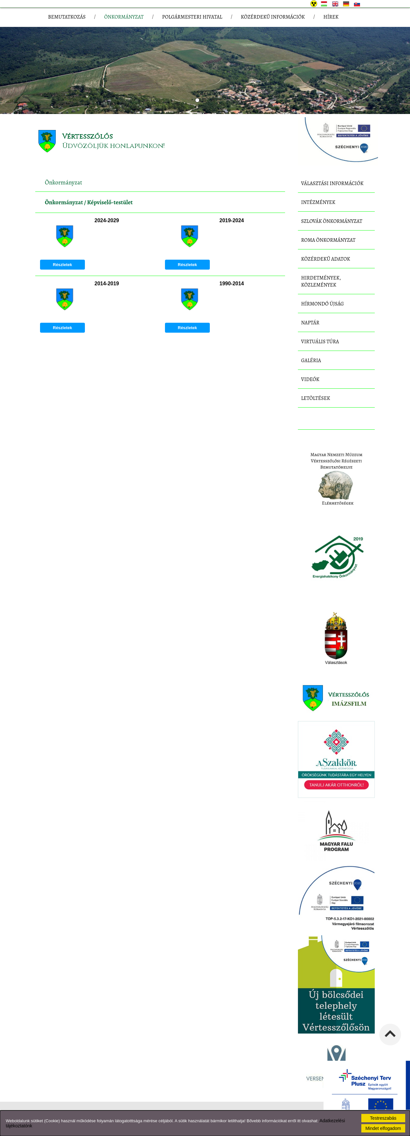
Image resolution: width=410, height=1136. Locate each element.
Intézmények (318, 202)
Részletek (62, 264)
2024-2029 (106, 220)
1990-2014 (231, 283)
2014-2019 (106, 283)
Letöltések (315, 398)
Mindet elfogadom (383, 1128)
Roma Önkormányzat (328, 240)
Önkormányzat (64, 202)
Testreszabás (383, 1118)
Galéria (311, 360)
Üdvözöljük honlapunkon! (113, 145)
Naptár (310, 322)
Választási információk (332, 183)
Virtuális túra (320, 341)
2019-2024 (231, 220)
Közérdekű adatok (325, 259)
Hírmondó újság (322, 303)
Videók (310, 379)
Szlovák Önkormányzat (331, 221)
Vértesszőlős (87, 136)
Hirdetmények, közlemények (321, 281)
